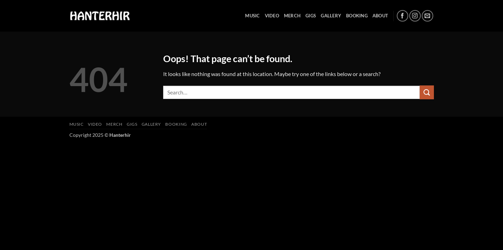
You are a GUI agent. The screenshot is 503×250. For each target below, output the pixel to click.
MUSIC (252, 15)
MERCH (292, 15)
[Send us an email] (427, 16)
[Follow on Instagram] (415, 16)
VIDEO (272, 15)
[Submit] (427, 92)
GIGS (310, 15)
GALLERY (331, 15)
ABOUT (380, 15)
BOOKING (357, 15)
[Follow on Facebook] (402, 16)
